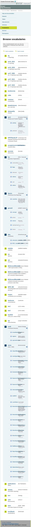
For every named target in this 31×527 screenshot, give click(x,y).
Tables (3, 19)
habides (10, 248)
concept (14, 212)
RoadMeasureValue (15, 456)
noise (9, 345)
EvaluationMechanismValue (15, 372)
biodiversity (11, 91)
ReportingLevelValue (15, 451)
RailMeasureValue (15, 446)
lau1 (9, 306)
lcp (9, 320)
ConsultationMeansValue (15, 366)
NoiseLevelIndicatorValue (15, 425)
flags (13, 167)
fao (9, 157)
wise (9, 505)
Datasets (4, 16)
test (9, 495)
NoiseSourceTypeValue (15, 430)
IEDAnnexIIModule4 (13, 279)
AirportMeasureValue (15, 351)
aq (8, 55)
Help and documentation (8, 13)
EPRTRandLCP (12, 137)
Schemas (4, 24)
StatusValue (15, 467)
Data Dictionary (14, 10)
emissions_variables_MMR (15, 240)
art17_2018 (11, 85)
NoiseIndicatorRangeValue (15, 414)
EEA (9, 1)
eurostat (10, 151)
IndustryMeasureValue (15, 389)
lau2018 (10, 315)
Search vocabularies (9, 51)
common (10, 99)
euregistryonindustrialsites (13, 145)
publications (12, 483)
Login (19, 3)
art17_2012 (11, 79)
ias (9, 254)
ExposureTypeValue (15, 384)
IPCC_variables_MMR (15, 243)
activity (14, 123)
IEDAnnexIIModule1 (13, 266)
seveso (10, 489)
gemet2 (10, 208)
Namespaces (5, 33)
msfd (9, 326)
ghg (9, 234)
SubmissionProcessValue (15, 471)
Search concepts (20, 51)
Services (4, 30)
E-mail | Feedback (6, 522)
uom (9, 499)
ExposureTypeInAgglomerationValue (15, 378)
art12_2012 (11, 61)
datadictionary (12, 105)
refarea (14, 176)
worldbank (11, 511)
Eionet (8, 10)
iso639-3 (14, 395)
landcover (11, 300)
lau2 (9, 310)
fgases (10, 193)
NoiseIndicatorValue (15, 419)
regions (14, 336)
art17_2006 (11, 73)
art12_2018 (11, 67)
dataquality (11, 111)
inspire (10, 294)
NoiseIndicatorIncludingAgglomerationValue (15, 406)
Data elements (5, 22)
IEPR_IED (11, 287)
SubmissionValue (15, 476)
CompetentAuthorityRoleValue (15, 360)
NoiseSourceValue (15, 435)
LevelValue (15, 402)
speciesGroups (15, 340)
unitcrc (14, 185)
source (14, 220)
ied (9, 260)
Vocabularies (5, 27)
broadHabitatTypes (15, 332)
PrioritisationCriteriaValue (15, 440)
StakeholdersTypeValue (15, 461)
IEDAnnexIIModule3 (13, 272)
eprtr (9, 117)
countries (14, 199)
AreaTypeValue (15, 356)
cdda (9, 95)
